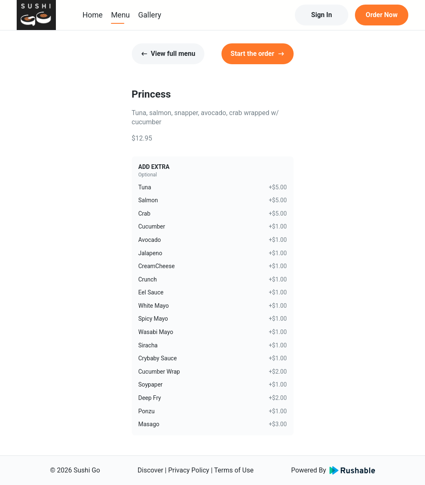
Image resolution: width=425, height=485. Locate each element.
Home (93, 14)
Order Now (381, 15)
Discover (150, 470)
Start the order (257, 54)
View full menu (168, 54)
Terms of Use (234, 470)
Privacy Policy (188, 470)
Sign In (321, 15)
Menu (120, 14)
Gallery (149, 14)
